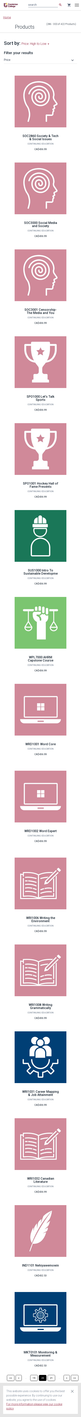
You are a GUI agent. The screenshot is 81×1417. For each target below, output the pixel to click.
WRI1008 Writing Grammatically (40, 1006)
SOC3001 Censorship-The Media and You (40, 311)
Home (7, 17)
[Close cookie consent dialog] (72, 1391)
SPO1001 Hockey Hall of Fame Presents (40, 485)
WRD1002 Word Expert (40, 831)
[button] (39, 59)
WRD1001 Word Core (40, 744)
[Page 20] (42, 1378)
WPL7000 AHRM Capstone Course (40, 658)
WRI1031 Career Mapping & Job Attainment (40, 1093)
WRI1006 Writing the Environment (40, 919)
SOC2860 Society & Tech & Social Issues (40, 137)
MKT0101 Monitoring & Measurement (40, 1353)
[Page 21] (51, 1378)
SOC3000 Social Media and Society (40, 224)
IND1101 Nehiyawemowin (40, 1265)
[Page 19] (34, 1378)
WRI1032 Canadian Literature (40, 1180)
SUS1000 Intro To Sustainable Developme (41, 571)
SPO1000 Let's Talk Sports (40, 398)
